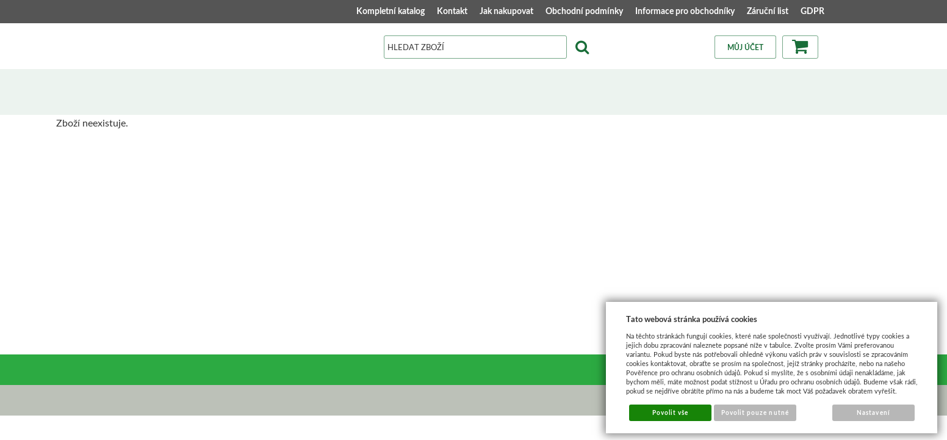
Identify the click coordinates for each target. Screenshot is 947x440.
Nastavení (873, 412)
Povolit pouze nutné (755, 412)
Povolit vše (670, 412)
